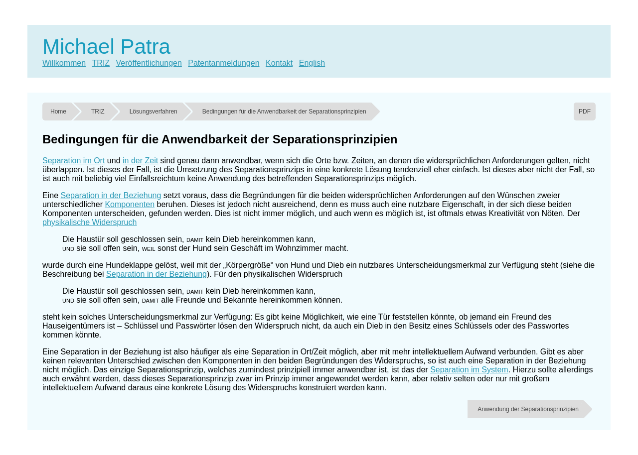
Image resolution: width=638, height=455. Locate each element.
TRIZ (101, 63)
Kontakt (279, 63)
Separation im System (469, 369)
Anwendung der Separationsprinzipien (528, 409)
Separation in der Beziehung (110, 195)
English (312, 63)
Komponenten (130, 204)
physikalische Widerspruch (89, 222)
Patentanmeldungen (223, 63)
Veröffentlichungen (149, 63)
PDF (585, 111)
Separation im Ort (73, 160)
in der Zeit (140, 160)
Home (58, 111)
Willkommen (64, 63)
